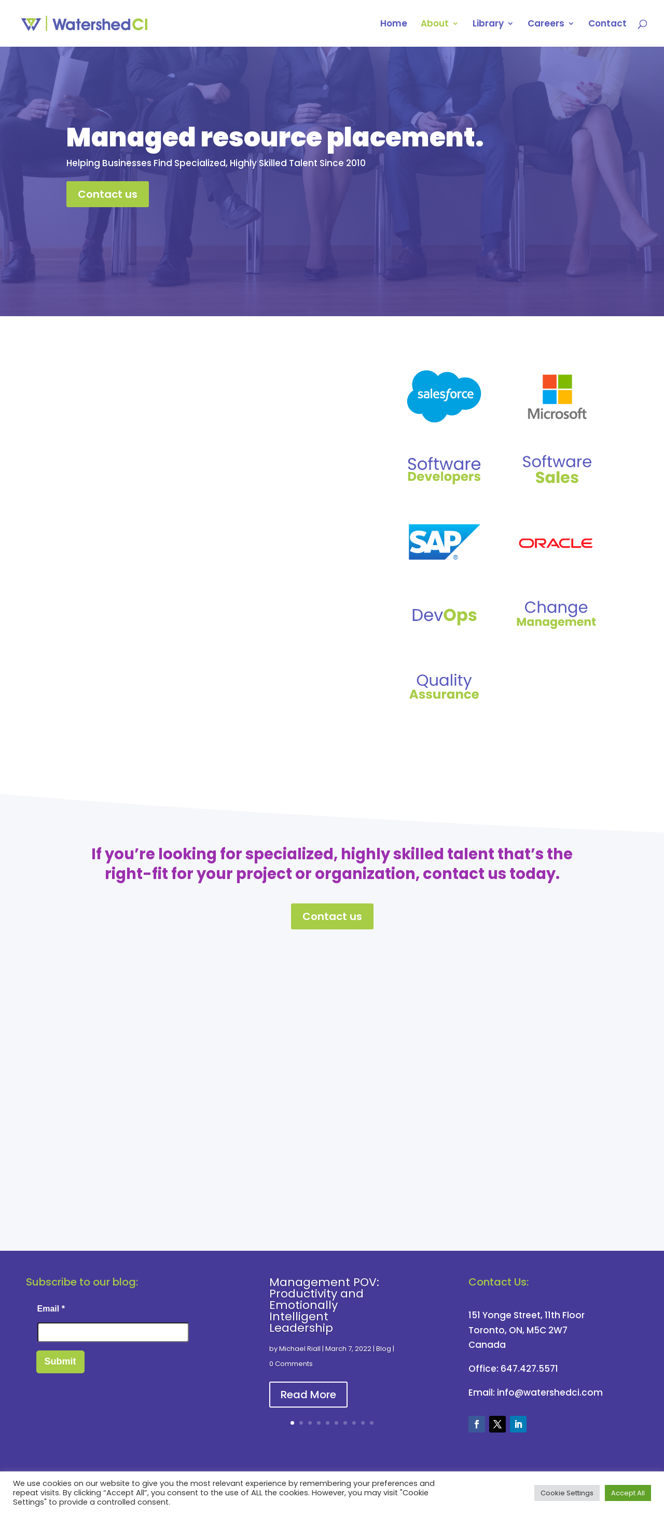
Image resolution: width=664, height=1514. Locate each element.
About (435, 25)
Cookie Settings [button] (567, 1493)
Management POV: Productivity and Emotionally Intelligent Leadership (324, 1305)
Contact (607, 25)
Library (488, 25)
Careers (546, 25)
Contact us (107, 194)
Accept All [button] (628, 1493)
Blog (383, 1349)
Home (393, 25)
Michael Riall (300, 1349)
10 (372, 1423)
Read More (308, 1394)
